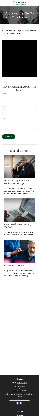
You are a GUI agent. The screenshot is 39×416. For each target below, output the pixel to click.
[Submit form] (8, 136)
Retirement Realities (14, 265)
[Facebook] (17, 403)
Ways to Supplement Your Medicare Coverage (17, 182)
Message (5, 118)
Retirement (19, 415)
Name (4, 93)
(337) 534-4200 (22, 383)
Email (4, 106)
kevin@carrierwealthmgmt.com (19, 400)
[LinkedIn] (21, 403)
